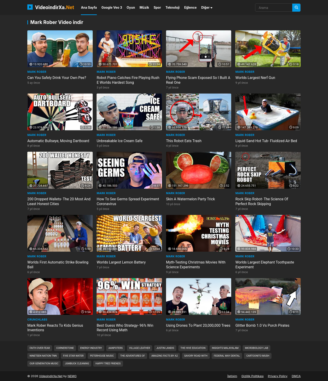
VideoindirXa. (50, 7)
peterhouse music (102, 355)
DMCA (296, 376)
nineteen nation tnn (43, 355)
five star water (73, 355)
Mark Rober (36, 71)
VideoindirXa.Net (50, 376)
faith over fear (40, 348)
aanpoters (115, 348)
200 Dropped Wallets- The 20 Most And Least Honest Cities (58, 201)
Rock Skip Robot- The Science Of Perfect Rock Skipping (262, 201)
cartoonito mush (257, 355)
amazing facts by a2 (164, 355)
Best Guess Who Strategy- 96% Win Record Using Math (125, 327)
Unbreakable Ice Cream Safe (120, 141)
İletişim (232, 376)
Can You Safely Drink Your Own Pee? (56, 78)
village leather (139, 348)
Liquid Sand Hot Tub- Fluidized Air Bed (266, 141)
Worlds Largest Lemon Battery (121, 262)
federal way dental (227, 355)
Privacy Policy (277, 376)
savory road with (196, 355)
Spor (157, 7)
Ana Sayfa (89, 7)
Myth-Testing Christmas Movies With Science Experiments (196, 264)
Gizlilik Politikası (252, 376)
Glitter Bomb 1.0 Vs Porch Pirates (263, 325)
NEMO (72, 376)
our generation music (44, 363)
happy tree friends (107, 363)
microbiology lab (256, 348)
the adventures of (132, 355)
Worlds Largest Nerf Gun (255, 78)
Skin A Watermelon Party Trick (190, 199)
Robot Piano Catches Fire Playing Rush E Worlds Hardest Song (128, 80)
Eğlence (190, 7)
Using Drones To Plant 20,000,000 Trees (198, 325)
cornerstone (65, 348)
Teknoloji (173, 7)
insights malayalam (225, 348)
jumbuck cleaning (77, 363)
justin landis (165, 348)
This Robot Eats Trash (184, 141)
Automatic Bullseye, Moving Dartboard (58, 141)
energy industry (91, 348)
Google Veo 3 (111, 7)
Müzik (144, 7)
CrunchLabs (37, 319)
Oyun (131, 7)
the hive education (193, 348)
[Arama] (296, 8)
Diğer (206, 7)
